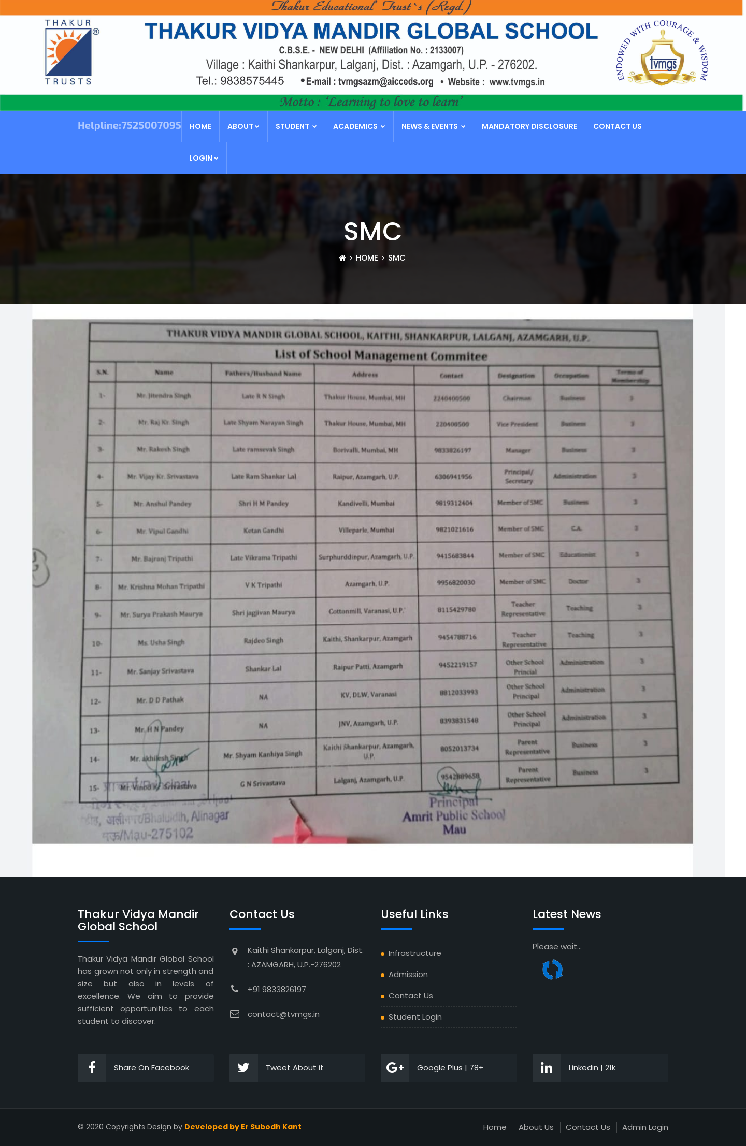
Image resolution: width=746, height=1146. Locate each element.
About (243, 126)
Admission (408, 974)
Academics (359, 126)
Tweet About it (276, 1068)
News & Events (433, 126)
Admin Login (645, 1127)
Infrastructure (415, 953)
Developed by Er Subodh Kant (243, 1127)
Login (204, 158)
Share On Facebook (133, 1068)
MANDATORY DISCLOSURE (529, 126)
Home (200, 126)
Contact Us (617, 126)
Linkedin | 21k (574, 1068)
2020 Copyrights (115, 1127)
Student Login (415, 1016)
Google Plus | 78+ (432, 1068)
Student (296, 126)
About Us (536, 1127)
